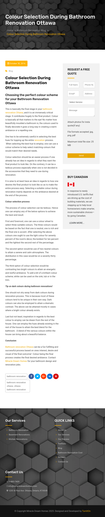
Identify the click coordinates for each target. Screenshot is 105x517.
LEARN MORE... (76, 223)
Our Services (63, 434)
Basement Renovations (19, 434)
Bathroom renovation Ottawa (19, 347)
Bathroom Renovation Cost (70, 452)
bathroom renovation (16, 376)
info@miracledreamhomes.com (22, 486)
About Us (62, 430)
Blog (11, 71)
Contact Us (63, 461)
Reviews (61, 457)
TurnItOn (86, 511)
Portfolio (62, 443)
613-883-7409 (13, 481)
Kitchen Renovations (18, 439)
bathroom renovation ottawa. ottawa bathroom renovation (16, 386)
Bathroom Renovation (18, 430)
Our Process (63, 439)
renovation (39, 140)
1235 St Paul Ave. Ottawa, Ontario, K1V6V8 (27, 490)
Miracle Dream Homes (16, 361)
